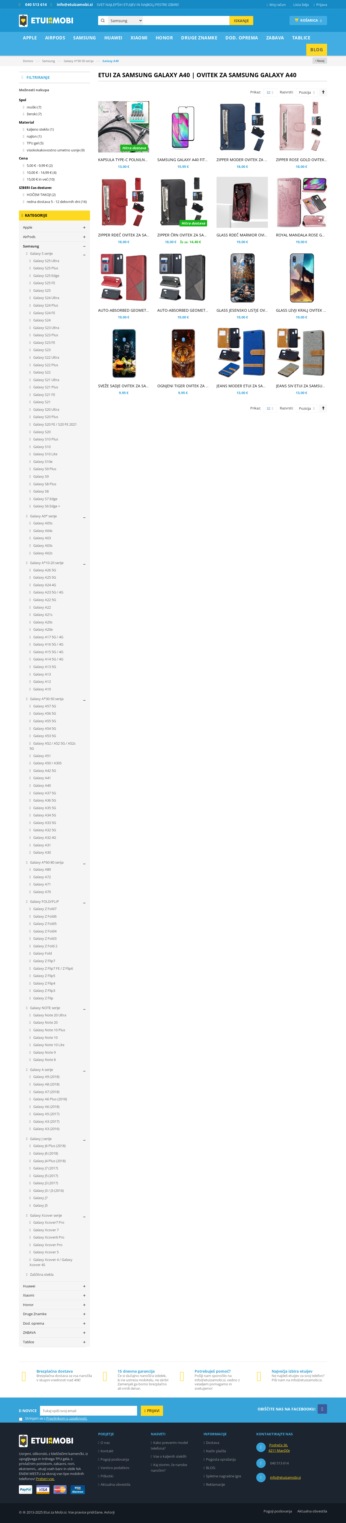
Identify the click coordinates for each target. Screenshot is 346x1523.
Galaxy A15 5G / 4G (47, 651)
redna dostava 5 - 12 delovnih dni (57, 201)
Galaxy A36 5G (44, 800)
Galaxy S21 (41, 401)
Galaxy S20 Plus (45, 416)
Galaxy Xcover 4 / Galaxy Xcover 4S (50, 1262)
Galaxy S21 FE (43, 394)
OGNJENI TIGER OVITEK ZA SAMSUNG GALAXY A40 (202, 385)
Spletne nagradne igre (223, 1476)
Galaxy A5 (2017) (45, 1113)
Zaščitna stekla (41, 1274)
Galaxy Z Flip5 (43, 975)
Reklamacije (215, 1484)
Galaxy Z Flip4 (43, 983)
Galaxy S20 (41, 431)
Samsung (48, 61)
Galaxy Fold (42, 953)
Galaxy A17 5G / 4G (47, 637)
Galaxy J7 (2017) (45, 1168)
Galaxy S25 (41, 290)
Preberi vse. (45, 1478)
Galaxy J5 (40, 1205)
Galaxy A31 (41, 845)
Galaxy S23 (41, 349)
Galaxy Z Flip (42, 998)
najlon (34, 136)
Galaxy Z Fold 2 (44, 946)
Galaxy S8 (40, 491)
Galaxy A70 (41, 891)
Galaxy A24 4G (44, 584)
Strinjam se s (32, 1418)
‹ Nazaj (319, 61)
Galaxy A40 (41, 785)
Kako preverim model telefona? (169, 1445)
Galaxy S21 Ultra (45, 379)
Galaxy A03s (42, 545)
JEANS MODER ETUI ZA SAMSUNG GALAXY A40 (258, 385)
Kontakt (107, 1451)
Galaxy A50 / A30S (47, 763)
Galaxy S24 (41, 320)
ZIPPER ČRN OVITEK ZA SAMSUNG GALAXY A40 (199, 235)
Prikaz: (255, 92)
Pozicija (305, 92)
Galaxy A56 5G (44, 713)
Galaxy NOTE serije (44, 1007)
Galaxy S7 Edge (44, 498)
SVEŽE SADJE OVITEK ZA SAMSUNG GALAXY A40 (140, 385)
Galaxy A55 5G (44, 720)
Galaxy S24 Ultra (45, 297)
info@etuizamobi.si (285, 1477)
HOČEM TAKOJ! (41, 194)
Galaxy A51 (41, 755)
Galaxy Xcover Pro (47, 1244)
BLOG (210, 1467)
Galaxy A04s (42, 530)
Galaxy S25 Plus (45, 268)
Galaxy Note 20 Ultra (49, 1015)
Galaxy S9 (40, 476)
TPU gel (35, 143)
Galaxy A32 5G (44, 829)
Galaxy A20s (42, 622)
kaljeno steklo (40, 129)
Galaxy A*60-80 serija (46, 862)
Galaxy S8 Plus (44, 483)
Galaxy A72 (41, 876)
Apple (27, 227)
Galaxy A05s (42, 523)
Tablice (28, 1341)
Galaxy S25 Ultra (45, 260)
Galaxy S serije (41, 253)
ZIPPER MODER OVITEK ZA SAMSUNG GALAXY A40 (261, 159)
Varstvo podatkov (115, 1467)
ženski (34, 113)
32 (270, 92)
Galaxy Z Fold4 (44, 931)
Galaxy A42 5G (44, 770)
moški (34, 107)
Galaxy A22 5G (44, 599)
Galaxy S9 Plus (44, 468)
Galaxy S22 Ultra (45, 357)
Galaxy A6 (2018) (45, 1106)
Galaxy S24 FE (43, 312)
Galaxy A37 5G (44, 793)
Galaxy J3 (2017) (45, 1183)
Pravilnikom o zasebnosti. (66, 1418)
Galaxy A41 (41, 777)
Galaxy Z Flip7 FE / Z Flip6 (52, 968)
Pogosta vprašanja (221, 1459)
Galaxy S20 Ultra (45, 409)
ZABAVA (29, 1332)
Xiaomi (28, 1295)
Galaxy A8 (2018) (45, 1084)
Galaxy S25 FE (43, 282)
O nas (105, 1442)
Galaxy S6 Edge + (46, 506)
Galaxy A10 (41, 689)
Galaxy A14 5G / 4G (47, 659)
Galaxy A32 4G (44, 837)
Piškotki (107, 1476)
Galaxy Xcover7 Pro (48, 1222)
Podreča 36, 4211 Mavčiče (279, 1448)
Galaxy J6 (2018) (45, 1153)
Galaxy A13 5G (44, 666)
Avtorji (109, 1512)
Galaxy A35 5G (44, 807)
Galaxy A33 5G (44, 822)
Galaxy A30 (41, 852)
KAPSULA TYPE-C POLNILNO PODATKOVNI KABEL (141, 159)
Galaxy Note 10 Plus (48, 1029)
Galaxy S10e (42, 461)
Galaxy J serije (40, 1138)
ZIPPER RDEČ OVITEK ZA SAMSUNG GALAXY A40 (140, 235)
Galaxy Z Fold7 (44, 908)
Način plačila (216, 1451)
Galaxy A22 (41, 607)
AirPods (29, 236)
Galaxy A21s (42, 614)
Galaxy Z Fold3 (44, 938)
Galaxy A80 (41, 869)
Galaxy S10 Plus (45, 439)
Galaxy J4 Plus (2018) (49, 1160)
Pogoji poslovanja (115, 1459)
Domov (28, 61)
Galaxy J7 (40, 1197)
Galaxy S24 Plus (45, 305)
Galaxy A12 (41, 681)
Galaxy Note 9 (44, 1052)
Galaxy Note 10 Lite (48, 1044)
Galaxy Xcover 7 (45, 1229)
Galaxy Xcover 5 (45, 1252)
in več (41, 179)
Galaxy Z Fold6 (44, 916)
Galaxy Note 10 (45, 1037)
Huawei (29, 1286)
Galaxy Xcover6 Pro (48, 1237)
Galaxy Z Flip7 (43, 960)
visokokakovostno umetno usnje (56, 150)
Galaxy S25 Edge (45, 275)
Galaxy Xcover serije (45, 1215)
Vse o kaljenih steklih (170, 1456)
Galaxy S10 (41, 446)
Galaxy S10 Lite (44, 454)
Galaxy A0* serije (43, 516)
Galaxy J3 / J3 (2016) (48, 1190)
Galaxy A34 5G (44, 815)
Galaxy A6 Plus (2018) (49, 1099)
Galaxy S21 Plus (45, 387)
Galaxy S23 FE (43, 342)
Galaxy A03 (41, 537)
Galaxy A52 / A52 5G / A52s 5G (52, 746)
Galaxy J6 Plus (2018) (49, 1145)
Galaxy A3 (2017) (45, 1121)
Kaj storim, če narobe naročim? (169, 1467)
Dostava (212, 1442)
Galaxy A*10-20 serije (46, 562)
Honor (28, 1304)
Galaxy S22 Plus (45, 364)
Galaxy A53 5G (44, 735)
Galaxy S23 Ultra (45, 327)
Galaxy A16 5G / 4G (47, 644)
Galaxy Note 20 (45, 1022)
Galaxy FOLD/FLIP (44, 901)
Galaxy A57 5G (44, 706)
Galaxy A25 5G (44, 577)
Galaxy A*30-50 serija (79, 61)
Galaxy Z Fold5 (44, 923)
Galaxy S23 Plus (45, 335)
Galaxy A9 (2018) (45, 1076)
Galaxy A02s (42, 553)
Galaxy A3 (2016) (45, 1128)
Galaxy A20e (42, 629)
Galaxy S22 (41, 372)
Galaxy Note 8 (44, 1059)
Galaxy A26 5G (44, 570)
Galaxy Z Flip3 (43, 990)
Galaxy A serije (41, 1069)
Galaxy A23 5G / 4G (47, 592)
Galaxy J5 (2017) (45, 1175)
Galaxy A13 (41, 674)
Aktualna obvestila (115, 1484)
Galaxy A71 (41, 884)
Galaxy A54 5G (44, 728)
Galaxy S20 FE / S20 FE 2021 (54, 424)
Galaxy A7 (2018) (45, 1091)
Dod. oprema (33, 1323)
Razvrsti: (286, 92)
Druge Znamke (34, 1313)
